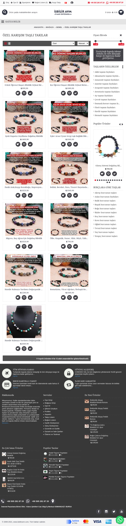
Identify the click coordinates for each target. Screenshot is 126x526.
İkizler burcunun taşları (106, 212)
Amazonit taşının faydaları (107, 80)
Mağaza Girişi (49, 403)
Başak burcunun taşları (105, 205)
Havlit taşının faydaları (105, 111)
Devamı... (6, 423)
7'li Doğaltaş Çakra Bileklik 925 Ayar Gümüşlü (97, 427)
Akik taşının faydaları (104, 72)
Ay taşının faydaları (104, 96)
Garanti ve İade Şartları (53, 431)
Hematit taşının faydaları (106, 115)
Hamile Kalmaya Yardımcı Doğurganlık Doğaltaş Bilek (24, 289)
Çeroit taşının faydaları (105, 100)
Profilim (47, 412)
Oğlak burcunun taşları (105, 224)
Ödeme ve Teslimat (51, 434)
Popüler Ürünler (102, 123)
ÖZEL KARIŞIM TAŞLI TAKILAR (78, 27)
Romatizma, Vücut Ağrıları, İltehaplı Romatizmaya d (70, 289)
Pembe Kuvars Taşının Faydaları (61, 477)
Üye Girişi (47, 400)
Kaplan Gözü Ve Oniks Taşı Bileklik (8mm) (15, 471)
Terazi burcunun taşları (106, 228)
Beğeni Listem (49, 420)
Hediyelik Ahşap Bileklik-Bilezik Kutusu (99, 401)
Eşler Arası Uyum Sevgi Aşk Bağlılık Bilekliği (70, 136)
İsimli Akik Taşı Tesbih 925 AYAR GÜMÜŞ (15, 463)
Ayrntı (15, 376)
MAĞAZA (50, 27)
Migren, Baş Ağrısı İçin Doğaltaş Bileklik (24, 238)
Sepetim (47, 414)
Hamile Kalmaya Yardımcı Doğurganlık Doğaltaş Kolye (24, 340)
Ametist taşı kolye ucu (15, 478)
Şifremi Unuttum (50, 409)
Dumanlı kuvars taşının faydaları (109, 103)
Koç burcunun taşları (104, 216)
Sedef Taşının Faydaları (58, 453)
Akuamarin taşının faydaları (108, 76)
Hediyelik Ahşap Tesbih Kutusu (99, 410)
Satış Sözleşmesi (50, 426)
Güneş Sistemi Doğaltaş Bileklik (108, 166)
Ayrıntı (77, 376)
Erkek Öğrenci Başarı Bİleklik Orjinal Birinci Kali (24, 85)
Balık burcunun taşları (105, 201)
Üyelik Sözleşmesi (51, 423)
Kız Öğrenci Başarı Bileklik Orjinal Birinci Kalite (70, 85)
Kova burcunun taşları (105, 220)
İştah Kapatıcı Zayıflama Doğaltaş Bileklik (24, 136)
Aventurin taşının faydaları (107, 92)
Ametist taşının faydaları (106, 84)
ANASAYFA (38, 27)
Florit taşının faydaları (105, 107)
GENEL (59, 27)
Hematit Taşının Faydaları (59, 465)
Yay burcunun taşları (104, 232)
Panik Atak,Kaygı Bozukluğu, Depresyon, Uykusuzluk (24, 187)
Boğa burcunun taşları (105, 208)
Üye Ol (46, 406)
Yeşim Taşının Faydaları (58, 471)
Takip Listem (48, 417)
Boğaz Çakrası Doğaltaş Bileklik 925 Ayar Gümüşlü (99, 438)
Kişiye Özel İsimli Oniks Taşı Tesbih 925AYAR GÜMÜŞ (16, 486)
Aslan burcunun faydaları (106, 197)
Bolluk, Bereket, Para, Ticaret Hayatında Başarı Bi (70, 187)
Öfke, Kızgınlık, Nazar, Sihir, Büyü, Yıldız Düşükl (70, 238)
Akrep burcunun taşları (106, 193)
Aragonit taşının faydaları (106, 88)
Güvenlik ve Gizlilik (51, 429)
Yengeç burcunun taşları (106, 236)
